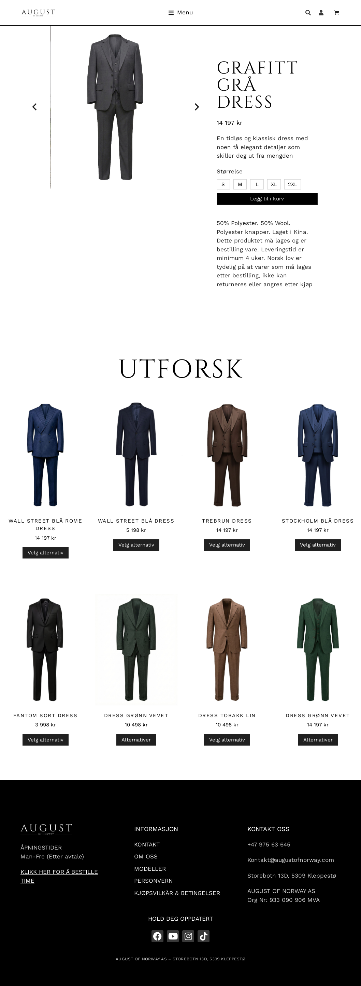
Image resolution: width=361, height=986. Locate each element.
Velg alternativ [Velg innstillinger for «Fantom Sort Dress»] (45, 740)
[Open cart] (337, 12)
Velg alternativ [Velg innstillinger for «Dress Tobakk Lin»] (227, 740)
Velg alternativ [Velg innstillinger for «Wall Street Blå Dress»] (136, 545)
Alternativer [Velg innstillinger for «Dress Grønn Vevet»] (136, 740)
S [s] (223, 184)
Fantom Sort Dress (45, 715)
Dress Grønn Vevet (136, 715)
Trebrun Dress (227, 521)
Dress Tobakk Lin (227, 715)
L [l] (257, 184)
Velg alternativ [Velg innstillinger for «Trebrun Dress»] (227, 545)
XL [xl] (274, 184)
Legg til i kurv (267, 199)
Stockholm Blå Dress (318, 521)
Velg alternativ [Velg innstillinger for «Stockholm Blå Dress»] (318, 545)
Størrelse (230, 171)
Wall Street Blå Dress (136, 521)
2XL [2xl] (292, 184)
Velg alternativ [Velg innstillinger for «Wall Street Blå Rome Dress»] (45, 553)
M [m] (240, 184)
